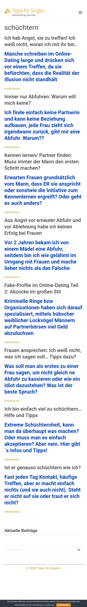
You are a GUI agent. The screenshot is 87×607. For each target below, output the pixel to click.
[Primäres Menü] (80, 13)
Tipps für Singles (48, 568)
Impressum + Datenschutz (26, 579)
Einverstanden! (63, 605)
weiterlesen (12, 88)
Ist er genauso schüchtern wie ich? (42, 467)
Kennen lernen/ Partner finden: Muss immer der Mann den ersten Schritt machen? (41, 161)
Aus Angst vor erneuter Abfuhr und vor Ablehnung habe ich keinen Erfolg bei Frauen (42, 226)
